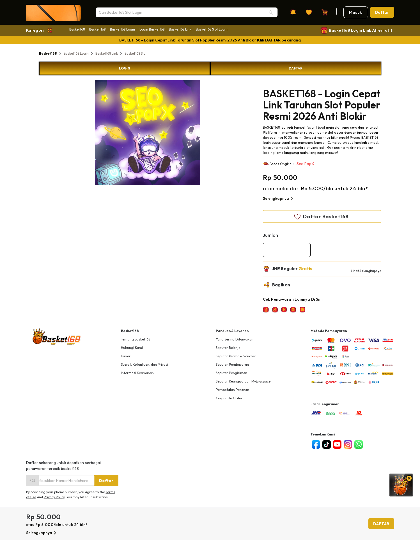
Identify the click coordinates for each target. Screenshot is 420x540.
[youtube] (337, 444)
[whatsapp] (358, 444)
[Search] (270, 12)
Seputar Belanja (228, 348)
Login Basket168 (151, 29)
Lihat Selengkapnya (366, 271)
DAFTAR (295, 68)
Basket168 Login (122, 29)
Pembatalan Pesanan (232, 390)
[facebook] (316, 444)
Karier (125, 356)
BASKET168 (271, 127)
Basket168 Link (180, 29)
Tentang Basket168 (135, 339)
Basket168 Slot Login (212, 29)
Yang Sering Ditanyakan (234, 339)
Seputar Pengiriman (231, 373)
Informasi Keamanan (137, 373)
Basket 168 (97, 29)
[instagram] (348, 444)
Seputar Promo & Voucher (236, 356)
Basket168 (77, 29)
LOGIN (124, 68)
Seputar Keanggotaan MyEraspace (243, 381)
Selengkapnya (279, 198)
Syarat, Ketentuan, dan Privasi (144, 364)
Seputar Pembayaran (232, 364)
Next (204, 133)
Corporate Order (229, 398)
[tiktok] (326, 444)
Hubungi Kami (132, 348)
